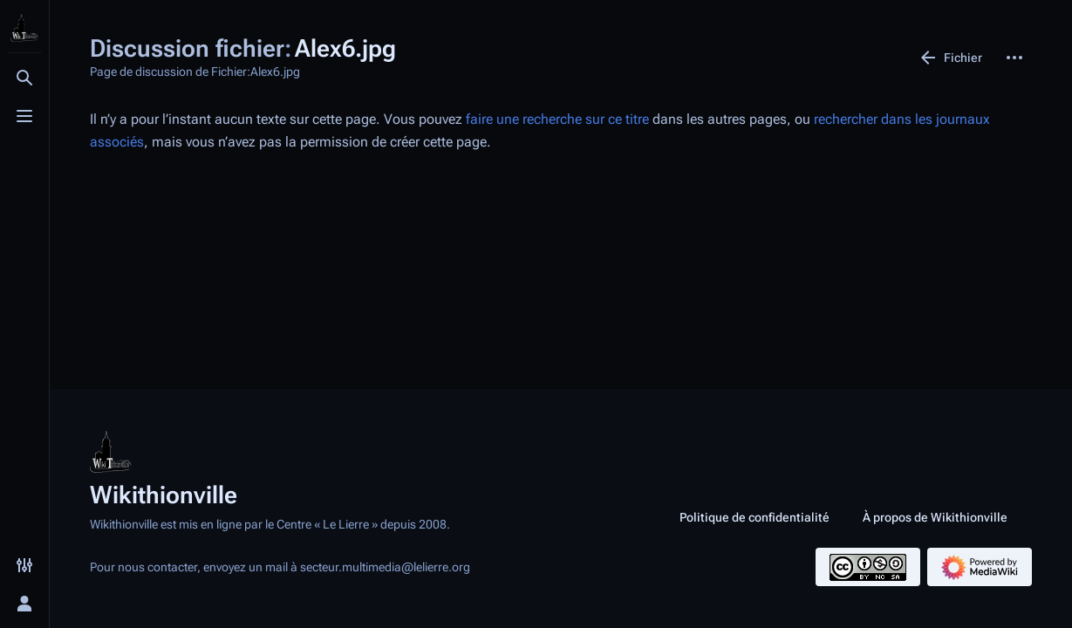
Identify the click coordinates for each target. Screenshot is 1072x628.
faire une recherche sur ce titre (557, 119)
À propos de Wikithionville (935, 517)
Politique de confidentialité (754, 517)
